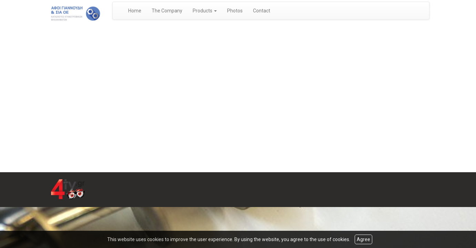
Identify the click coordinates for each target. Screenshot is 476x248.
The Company (167, 10)
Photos (235, 10)
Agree (363, 239)
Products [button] (205, 10)
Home (134, 10)
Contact (261, 10)
